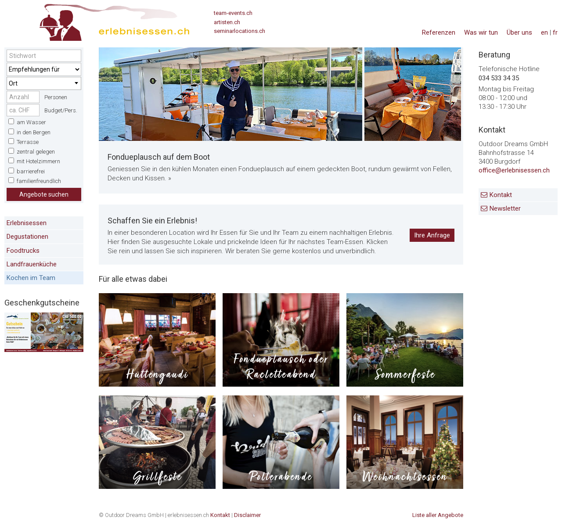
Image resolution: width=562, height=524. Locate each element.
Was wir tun (481, 32)
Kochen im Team (31, 278)
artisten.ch (227, 22)
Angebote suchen (43, 194)
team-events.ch (233, 13)
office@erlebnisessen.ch (514, 170)
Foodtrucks (23, 251)
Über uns (519, 32)
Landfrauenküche (32, 264)
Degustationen (27, 236)
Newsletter (505, 208)
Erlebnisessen (27, 223)
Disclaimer (247, 515)
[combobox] (44, 83)
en (544, 32)
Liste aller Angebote (437, 515)
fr (555, 32)
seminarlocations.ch (239, 31)
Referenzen (438, 32)
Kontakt (501, 195)
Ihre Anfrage (432, 235)
